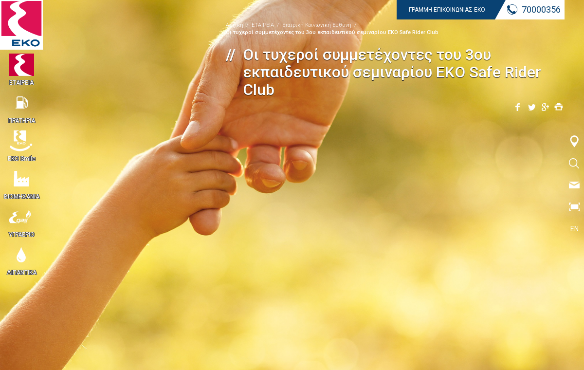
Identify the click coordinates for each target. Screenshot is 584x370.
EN (574, 229)
